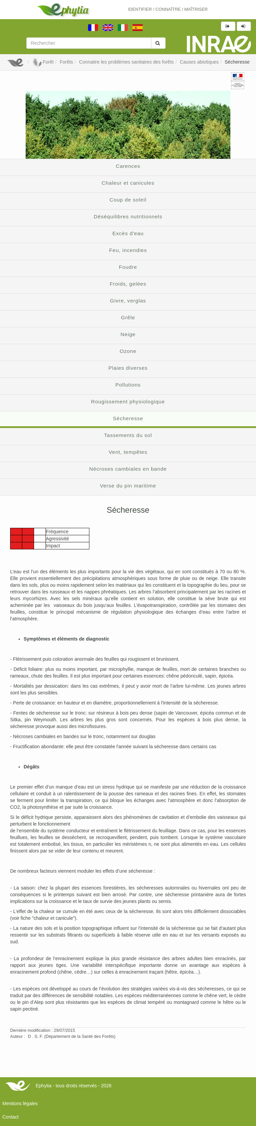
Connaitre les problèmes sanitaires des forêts (126, 62)
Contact (10, 1117)
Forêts (66, 62)
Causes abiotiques (199, 62)
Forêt (43, 62)
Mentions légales (20, 1103)
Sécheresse (237, 62)
